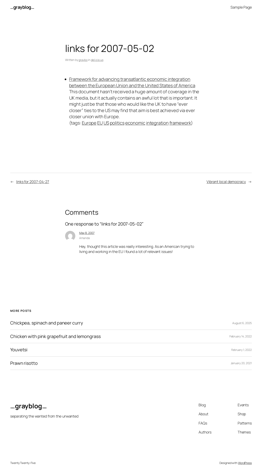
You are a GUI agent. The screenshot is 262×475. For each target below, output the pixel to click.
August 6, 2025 (242, 323)
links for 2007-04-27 (32, 181)
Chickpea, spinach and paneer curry (46, 322)
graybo (83, 60)
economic (135, 123)
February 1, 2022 (241, 350)
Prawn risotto (24, 363)
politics (117, 123)
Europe (89, 123)
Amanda (84, 238)
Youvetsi (18, 349)
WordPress (245, 463)
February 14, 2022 (240, 336)
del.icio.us (97, 60)
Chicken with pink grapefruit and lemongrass (55, 336)
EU (100, 123)
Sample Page (241, 7)
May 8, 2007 (87, 233)
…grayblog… (22, 7)
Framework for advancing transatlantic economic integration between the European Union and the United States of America (132, 82)
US (106, 123)
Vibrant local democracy (226, 181)
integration (157, 123)
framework (180, 123)
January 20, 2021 (241, 363)
